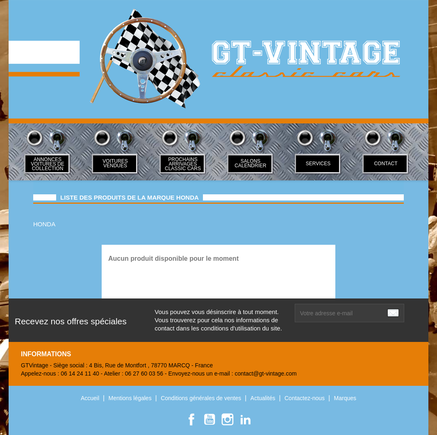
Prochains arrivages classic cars (183, 164)
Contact (385, 163)
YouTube (209, 419)
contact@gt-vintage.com (265, 373)
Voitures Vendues (114, 163)
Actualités (263, 398)
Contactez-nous (305, 398)
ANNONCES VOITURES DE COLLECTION (47, 164)
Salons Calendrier (250, 163)
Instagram (227, 419)
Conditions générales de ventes (202, 398)
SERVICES (318, 163)
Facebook (191, 419)
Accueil (91, 398)
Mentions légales (131, 398)
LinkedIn (245, 419)
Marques (345, 398)
